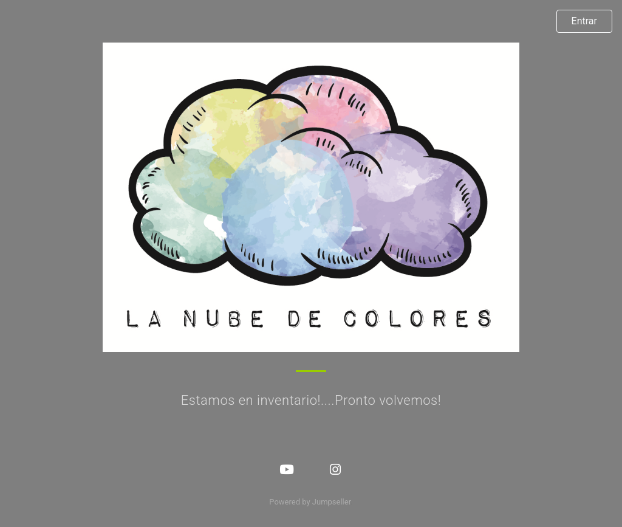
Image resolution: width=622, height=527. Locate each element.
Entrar (584, 21)
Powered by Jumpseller (309, 501)
